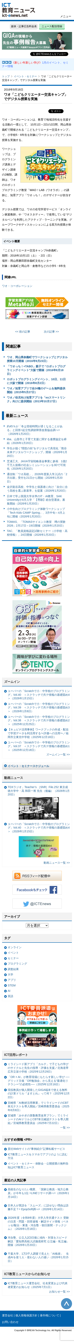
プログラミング (17, 963)
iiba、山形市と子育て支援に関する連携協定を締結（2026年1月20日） (37, 441)
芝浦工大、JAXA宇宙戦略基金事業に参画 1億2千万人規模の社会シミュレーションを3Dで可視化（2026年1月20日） (37, 465)
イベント (13, 952)
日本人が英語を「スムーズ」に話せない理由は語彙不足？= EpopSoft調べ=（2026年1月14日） (38, 1207)
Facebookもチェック (37, 890)
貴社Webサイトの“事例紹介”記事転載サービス (36, 1148)
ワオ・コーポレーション (17, 286)
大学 (10, 974)
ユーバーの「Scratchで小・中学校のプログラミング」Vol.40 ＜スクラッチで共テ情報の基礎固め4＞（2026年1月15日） (39, 694)
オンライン (15, 947)
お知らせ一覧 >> (59, 1291)
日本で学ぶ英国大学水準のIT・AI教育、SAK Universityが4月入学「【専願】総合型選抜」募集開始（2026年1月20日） (36, 500)
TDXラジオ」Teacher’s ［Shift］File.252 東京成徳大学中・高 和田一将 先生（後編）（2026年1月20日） (39, 802)
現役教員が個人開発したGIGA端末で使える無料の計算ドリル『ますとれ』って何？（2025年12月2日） (39, 1093)
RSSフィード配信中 (37, 876)
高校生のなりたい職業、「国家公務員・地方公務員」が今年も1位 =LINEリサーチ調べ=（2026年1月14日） (38, 1193)
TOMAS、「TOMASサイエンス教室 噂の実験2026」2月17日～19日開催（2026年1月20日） (36, 523)
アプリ (12, 979)
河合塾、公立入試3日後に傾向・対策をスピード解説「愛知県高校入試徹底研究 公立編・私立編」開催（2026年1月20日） (38, 1241)
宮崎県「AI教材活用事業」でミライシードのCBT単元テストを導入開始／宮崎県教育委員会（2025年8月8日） (38, 1106)
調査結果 (13, 969)
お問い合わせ (10, 1322)
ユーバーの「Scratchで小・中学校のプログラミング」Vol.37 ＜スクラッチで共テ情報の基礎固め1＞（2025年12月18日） (39, 746)
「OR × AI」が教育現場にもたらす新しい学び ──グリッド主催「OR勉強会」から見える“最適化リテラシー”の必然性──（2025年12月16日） (38, 1080)
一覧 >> (65, 1127)
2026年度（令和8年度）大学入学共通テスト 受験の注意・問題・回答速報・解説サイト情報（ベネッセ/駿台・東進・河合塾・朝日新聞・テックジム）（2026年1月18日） (38, 1223)
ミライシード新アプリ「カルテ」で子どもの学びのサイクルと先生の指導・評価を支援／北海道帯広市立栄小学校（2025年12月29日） (38, 1067)
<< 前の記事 (22, 331)
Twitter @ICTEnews (37, 904)
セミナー (13, 958)
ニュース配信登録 (52, 26)
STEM (12, 985)
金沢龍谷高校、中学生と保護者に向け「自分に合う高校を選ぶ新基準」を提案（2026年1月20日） (37, 488)
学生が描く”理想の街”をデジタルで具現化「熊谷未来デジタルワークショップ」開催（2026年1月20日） (37, 452)
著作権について (49, 1315)
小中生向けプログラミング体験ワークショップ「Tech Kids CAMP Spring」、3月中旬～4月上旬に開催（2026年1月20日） (36, 512)
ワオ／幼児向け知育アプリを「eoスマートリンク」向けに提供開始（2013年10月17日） (36, 399)
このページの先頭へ (66, 1303)
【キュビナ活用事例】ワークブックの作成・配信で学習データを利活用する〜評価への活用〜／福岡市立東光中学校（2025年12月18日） (38, 733)
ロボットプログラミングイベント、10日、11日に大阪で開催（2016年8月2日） (36, 381)
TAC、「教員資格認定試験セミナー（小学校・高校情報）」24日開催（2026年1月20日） (37, 532)
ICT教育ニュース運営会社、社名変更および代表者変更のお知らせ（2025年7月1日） (37, 1285)
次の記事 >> (51, 331)
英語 (10, 996)
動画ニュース (13, 778)
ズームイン (12, 681)
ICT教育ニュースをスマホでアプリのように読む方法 (37, 1156)
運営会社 (7, 1315)
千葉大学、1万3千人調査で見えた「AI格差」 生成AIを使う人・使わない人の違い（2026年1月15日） (38, 1257)
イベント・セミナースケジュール (28, 766)
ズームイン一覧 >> (58, 754)
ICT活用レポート (16, 1054)
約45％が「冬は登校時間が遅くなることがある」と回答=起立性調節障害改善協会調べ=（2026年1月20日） (35, 430)
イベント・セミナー (25, 76)
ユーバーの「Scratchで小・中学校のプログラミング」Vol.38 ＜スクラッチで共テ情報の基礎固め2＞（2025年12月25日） (39, 720)
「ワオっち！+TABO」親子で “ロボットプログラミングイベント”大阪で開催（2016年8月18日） (36, 370)
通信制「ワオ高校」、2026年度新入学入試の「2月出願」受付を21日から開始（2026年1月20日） (37, 478)
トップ (6, 76)
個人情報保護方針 (26, 1315)
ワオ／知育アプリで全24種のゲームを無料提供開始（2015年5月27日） (36, 390)
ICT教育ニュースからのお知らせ (27, 1274)
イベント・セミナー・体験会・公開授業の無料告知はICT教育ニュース (38, 1165)
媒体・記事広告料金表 (24, 26)
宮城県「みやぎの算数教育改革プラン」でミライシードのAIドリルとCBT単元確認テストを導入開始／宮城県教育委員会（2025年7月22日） (38, 1119)
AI (9, 990)
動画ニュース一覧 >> (57, 862)
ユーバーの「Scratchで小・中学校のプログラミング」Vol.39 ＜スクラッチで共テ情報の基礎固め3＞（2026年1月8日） (39, 707)
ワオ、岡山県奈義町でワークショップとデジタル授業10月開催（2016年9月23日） (37, 359)
